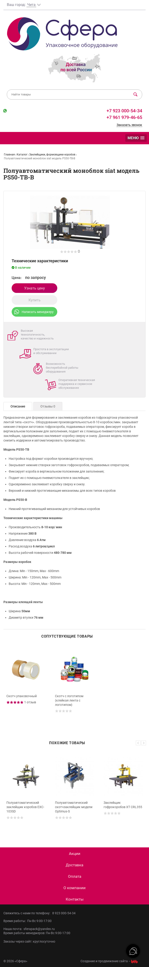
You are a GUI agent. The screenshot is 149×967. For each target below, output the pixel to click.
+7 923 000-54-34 (123, 110)
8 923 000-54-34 (64, 913)
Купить (35, 300)
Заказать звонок (129, 125)
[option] (25, 686)
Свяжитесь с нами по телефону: (27, 913)
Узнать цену (34, 288)
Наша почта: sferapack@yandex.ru (29, 929)
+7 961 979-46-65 (124, 117)
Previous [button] (138, 743)
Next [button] (143, 743)
